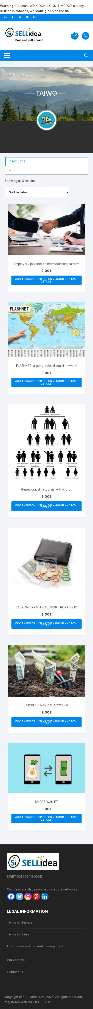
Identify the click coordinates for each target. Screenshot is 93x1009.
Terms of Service (20, 922)
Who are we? (17, 960)
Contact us (15, 972)
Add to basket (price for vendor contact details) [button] (46, 280)
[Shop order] (37, 192)
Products (17, 161)
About (14, 170)
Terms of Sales (18, 934)
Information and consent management (35, 946)
